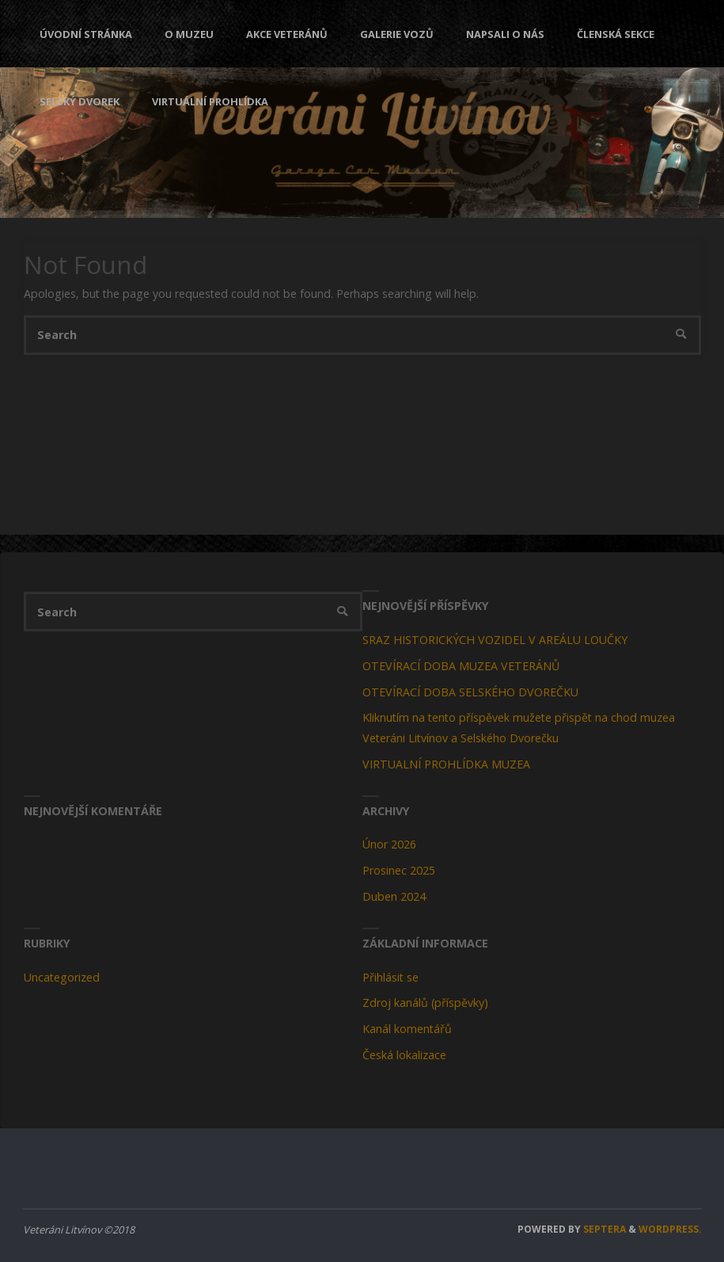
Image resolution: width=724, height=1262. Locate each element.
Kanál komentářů (407, 1028)
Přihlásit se (390, 977)
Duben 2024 (394, 896)
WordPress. (670, 1229)
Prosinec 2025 (398, 870)
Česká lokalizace (404, 1054)
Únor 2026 (389, 844)
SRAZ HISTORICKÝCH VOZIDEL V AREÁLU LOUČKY (494, 639)
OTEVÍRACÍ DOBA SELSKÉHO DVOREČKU (470, 692)
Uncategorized (62, 977)
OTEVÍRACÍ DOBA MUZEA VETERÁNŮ (460, 665)
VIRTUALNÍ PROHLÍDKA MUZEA (446, 764)
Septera (603, 1229)
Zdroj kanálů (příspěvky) (425, 1002)
